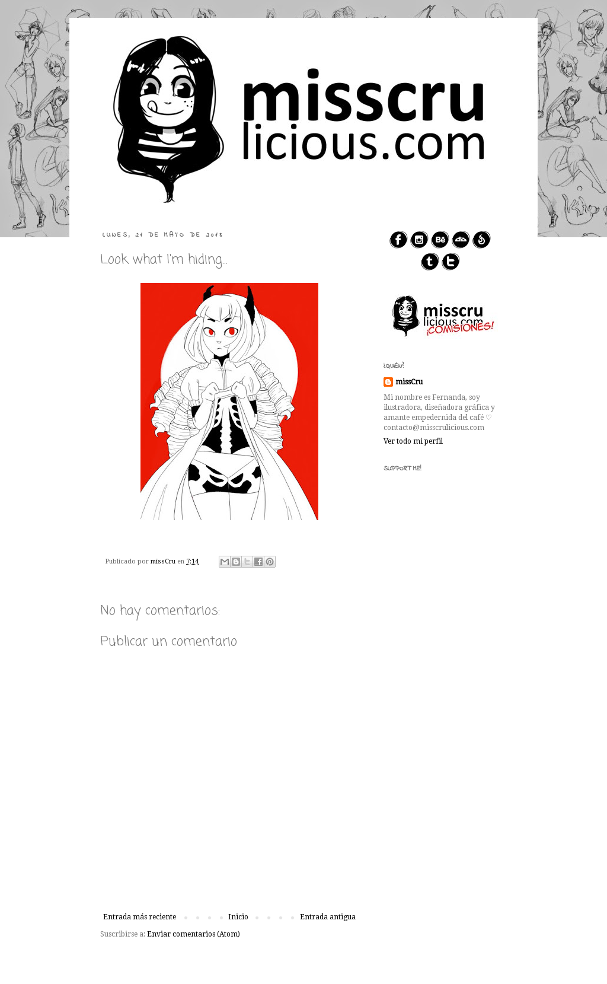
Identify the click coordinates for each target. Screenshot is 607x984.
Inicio (238, 917)
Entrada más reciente (139, 917)
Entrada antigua (328, 917)
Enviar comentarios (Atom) (193, 934)
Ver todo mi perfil (413, 441)
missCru (409, 382)
